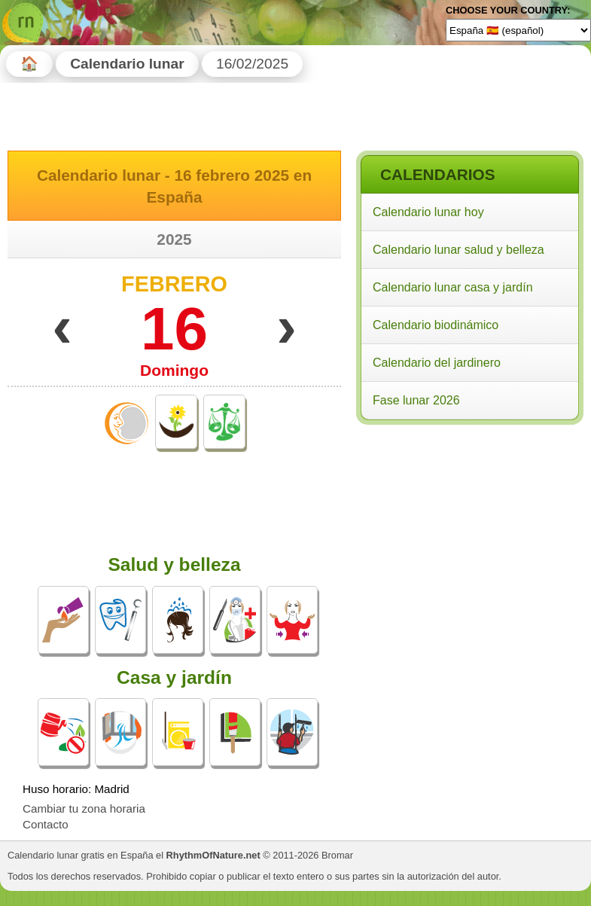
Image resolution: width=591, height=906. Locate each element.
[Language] (518, 30)
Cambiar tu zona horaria (84, 808)
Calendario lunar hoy (428, 212)
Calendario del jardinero (437, 362)
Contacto (46, 824)
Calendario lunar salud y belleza (458, 249)
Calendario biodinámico (435, 325)
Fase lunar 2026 (416, 400)
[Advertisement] (469, 526)
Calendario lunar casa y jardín (453, 287)
